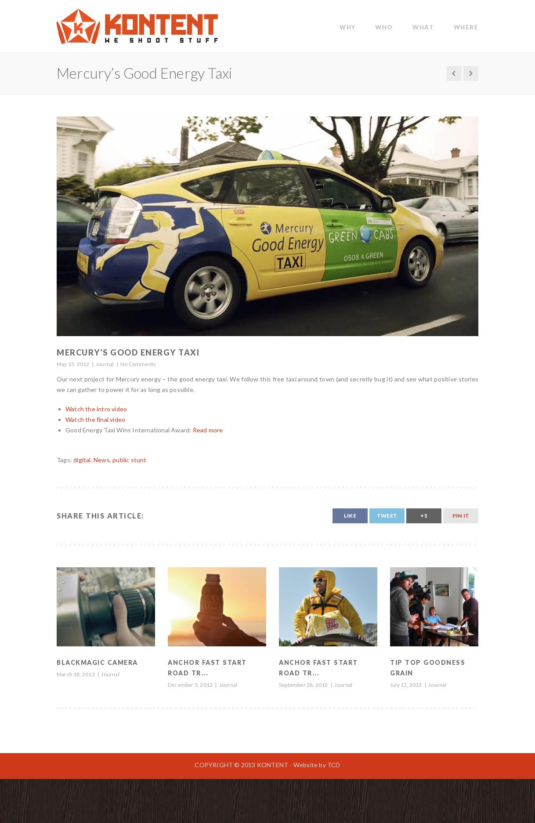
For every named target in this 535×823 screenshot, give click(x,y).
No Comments (138, 364)
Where (466, 27)
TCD (333, 765)
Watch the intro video (96, 409)
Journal (105, 364)
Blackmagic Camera (97, 662)
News (102, 460)
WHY (348, 27)
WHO (384, 27)
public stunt (129, 460)
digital (81, 460)
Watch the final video (95, 419)
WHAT (423, 27)
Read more (208, 430)
